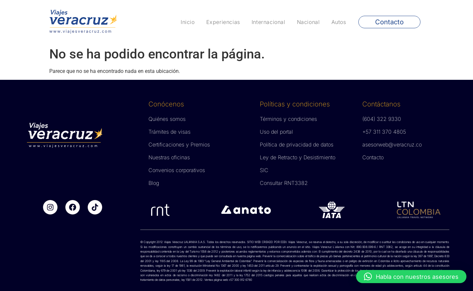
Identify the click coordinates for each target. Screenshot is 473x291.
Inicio (188, 22)
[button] (411, 276)
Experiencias (223, 22)
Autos (338, 22)
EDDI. (283, 242)
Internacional (268, 22)
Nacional (308, 22)
